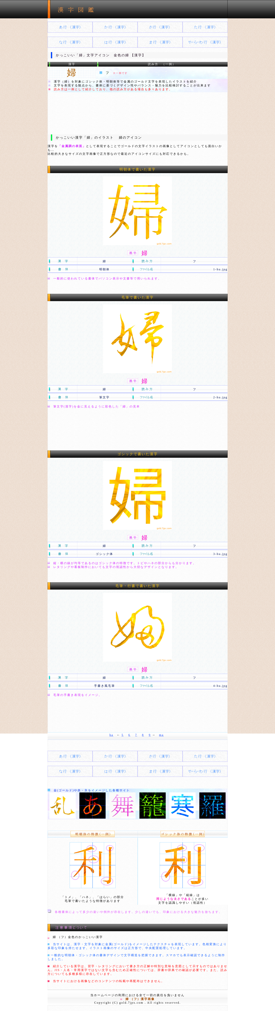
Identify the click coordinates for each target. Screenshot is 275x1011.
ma (161, 734)
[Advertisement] (137, 110)
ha (111, 734)
